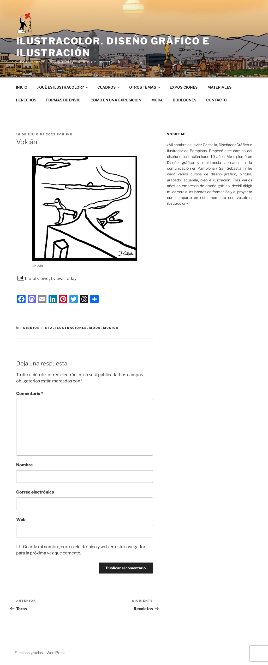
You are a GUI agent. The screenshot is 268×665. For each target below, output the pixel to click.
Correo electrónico (35, 492)
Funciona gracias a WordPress (40, 652)
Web (21, 519)
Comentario (29, 393)
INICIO (21, 87)
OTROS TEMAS (145, 87)
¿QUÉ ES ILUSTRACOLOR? (63, 87)
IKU (69, 134)
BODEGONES (184, 100)
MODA (157, 100)
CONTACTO (216, 100)
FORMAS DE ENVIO (63, 100)
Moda (95, 328)
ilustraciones (71, 328)
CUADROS (109, 87)
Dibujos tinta (38, 328)
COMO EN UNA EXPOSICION (116, 100)
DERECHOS (26, 100)
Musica (111, 328)
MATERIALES (219, 87)
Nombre (24, 464)
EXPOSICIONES (184, 87)
